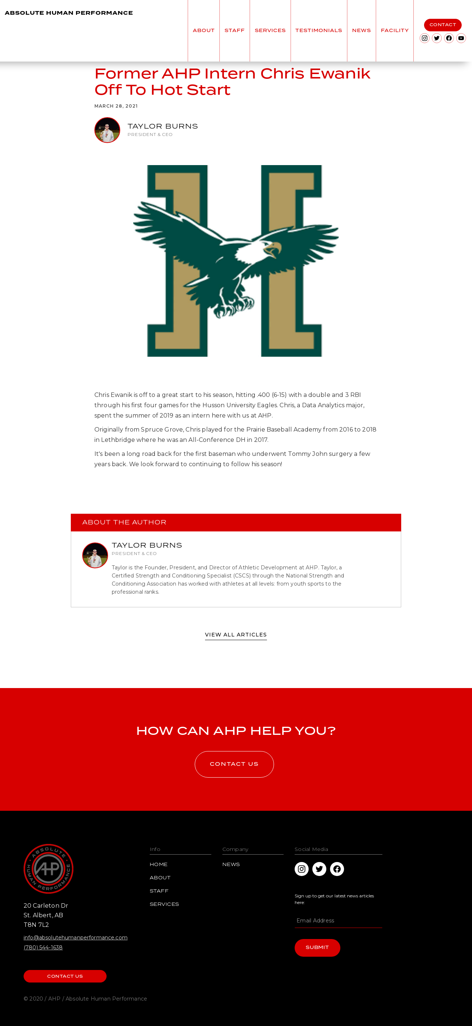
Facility (395, 30)
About (160, 878)
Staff (159, 891)
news (361, 30)
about (204, 30)
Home (159, 865)
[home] (71, 31)
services (270, 30)
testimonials (318, 30)
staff (235, 30)
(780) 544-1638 (43, 947)
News (231, 865)
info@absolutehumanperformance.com (76, 937)
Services (164, 905)
